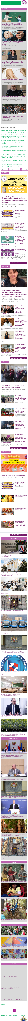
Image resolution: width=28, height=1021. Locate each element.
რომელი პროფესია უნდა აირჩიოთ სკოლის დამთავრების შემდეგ (13, 881)
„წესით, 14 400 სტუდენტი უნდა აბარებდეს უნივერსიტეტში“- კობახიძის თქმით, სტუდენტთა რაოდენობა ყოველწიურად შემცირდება (12, 756)
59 (21, 169)
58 (18, 169)
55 (9, 169)
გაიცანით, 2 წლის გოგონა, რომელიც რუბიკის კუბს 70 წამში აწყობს (13, 898)
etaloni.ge (3, 1004)
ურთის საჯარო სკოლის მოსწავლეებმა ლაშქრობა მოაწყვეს (12, 935)
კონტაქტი (4, 1015)
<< (2, 169)
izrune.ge (14, 862)
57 (15, 169)
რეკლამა (22, 1015)
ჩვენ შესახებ (13, 1015)
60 (23, 169)
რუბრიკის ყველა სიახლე (18, 263)
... (7, 169)
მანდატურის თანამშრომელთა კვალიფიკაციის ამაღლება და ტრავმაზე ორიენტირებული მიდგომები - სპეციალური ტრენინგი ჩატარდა (13, 673)
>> (26, 169)
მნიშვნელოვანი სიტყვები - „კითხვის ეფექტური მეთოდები (12, 999)
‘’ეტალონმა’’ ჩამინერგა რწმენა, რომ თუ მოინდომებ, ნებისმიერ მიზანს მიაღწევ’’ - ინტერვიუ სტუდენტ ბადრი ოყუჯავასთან (13, 142)
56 (12, 169)
